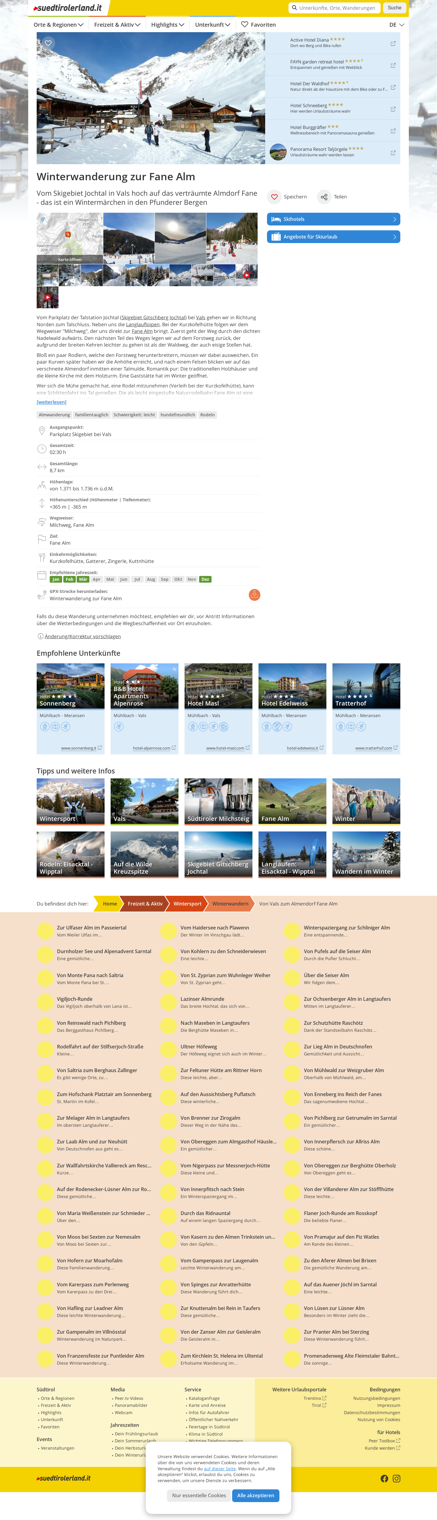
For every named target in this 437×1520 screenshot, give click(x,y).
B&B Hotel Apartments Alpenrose (144, 709)
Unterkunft (209, 24)
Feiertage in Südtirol (209, 1427)
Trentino (315, 1398)
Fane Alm (142, 331)
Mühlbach (50, 715)
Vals (200, 317)
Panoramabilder (131, 1405)
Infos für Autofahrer (209, 1412)
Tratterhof (366, 709)
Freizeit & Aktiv (114, 24)
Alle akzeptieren (255, 1495)
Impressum (388, 1405)
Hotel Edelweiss (292, 709)
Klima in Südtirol (206, 1434)
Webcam (123, 1412)
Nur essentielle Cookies (199, 1495)
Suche (395, 7)
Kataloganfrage (204, 1398)
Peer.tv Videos (129, 1398)
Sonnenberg (71, 709)
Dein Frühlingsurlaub (136, 1434)
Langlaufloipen (143, 324)
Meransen (74, 715)
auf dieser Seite (220, 1468)
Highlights (164, 24)
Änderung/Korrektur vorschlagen (79, 636)
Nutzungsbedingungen (376, 1398)
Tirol (319, 1405)
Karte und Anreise (207, 1405)
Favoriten (258, 24)
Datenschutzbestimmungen (372, 1412)
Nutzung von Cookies (379, 1419)
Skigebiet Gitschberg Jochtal (153, 317)
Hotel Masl (218, 709)
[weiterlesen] (51, 402)
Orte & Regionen (55, 24)
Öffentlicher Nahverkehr (214, 1419)
